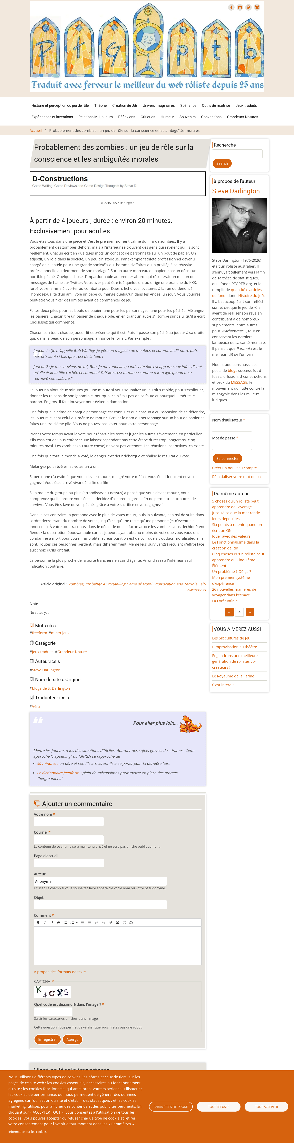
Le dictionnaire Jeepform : (59, 772)
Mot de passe (223, 438)
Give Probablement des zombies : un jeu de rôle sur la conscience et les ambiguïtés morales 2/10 (37, 608)
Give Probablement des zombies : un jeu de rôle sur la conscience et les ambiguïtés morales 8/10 (57, 608)
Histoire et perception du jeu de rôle (60, 105)
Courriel (41, 832)
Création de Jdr (124, 105)
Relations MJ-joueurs (95, 117)
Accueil (36, 130)
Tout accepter (266, 1107)
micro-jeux (60, 632)
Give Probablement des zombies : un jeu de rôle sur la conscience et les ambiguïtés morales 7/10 (54, 608)
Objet (38, 897)
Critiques (148, 117)
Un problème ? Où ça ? (231, 571)
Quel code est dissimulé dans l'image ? (67, 1004)
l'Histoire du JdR (250, 295)
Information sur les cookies (27, 1132)
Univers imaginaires (159, 105)
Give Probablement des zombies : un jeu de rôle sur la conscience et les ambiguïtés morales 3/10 (41, 608)
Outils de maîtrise (216, 105)
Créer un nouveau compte (234, 467)
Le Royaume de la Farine (233, 676)
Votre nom (43, 814)
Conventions (211, 117)
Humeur (167, 117)
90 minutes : (47, 763)
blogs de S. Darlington (51, 688)
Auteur (39, 874)
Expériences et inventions (52, 117)
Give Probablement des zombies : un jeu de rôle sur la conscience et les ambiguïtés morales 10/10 (64, 608)
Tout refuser (218, 1107)
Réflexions (126, 117)
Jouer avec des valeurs (231, 536)
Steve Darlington (46, 669)
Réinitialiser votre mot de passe (239, 476)
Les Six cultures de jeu (231, 638)
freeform (39, 632)
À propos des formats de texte (60, 971)
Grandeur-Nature (72, 651)
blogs (232, 370)
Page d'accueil (46, 855)
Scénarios (188, 105)
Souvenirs (187, 117)
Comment (42, 915)
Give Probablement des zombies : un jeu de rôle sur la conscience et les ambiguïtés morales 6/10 (50, 608)
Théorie (100, 105)
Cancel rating (31, 608)
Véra (36, 706)
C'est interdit (223, 684)
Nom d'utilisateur (227, 420)
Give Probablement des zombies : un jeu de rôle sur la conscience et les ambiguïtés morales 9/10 (60, 608)
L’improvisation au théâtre (234, 646)
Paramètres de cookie (171, 1107)
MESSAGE (239, 382)
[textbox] (118, 945)
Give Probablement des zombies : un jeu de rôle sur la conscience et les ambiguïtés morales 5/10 (47, 608)
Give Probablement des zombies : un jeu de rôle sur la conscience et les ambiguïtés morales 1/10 (34, 608)
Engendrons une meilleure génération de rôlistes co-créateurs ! (235, 661)
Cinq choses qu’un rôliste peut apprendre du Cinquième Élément (238, 559)
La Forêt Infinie (225, 600)
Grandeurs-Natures (242, 117)
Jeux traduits (246, 105)
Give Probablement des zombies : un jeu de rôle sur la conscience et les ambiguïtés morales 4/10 (44, 608)
